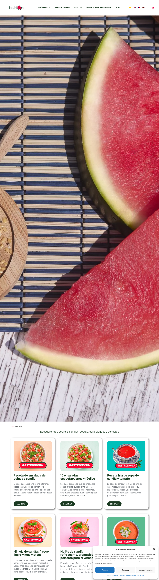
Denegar (125, 570)
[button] (154, 549)
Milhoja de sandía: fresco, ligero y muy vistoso (32, 552)
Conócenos (44, 8)
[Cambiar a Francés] (139, 7)
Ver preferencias (145, 570)
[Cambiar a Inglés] (135, 7)
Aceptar (105, 570)
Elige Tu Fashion (62, 8)
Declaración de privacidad (128, 575)
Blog (118, 8)
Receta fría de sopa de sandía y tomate (123, 476)
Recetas (78, 8)
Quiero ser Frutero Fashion (99, 8)
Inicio (12, 426)
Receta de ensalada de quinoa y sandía (29, 476)
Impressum (140, 575)
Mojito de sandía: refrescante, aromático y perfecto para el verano (78, 554)
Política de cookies (112, 575)
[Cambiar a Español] (130, 7)
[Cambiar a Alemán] (143, 7)
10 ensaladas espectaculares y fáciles (77, 476)
